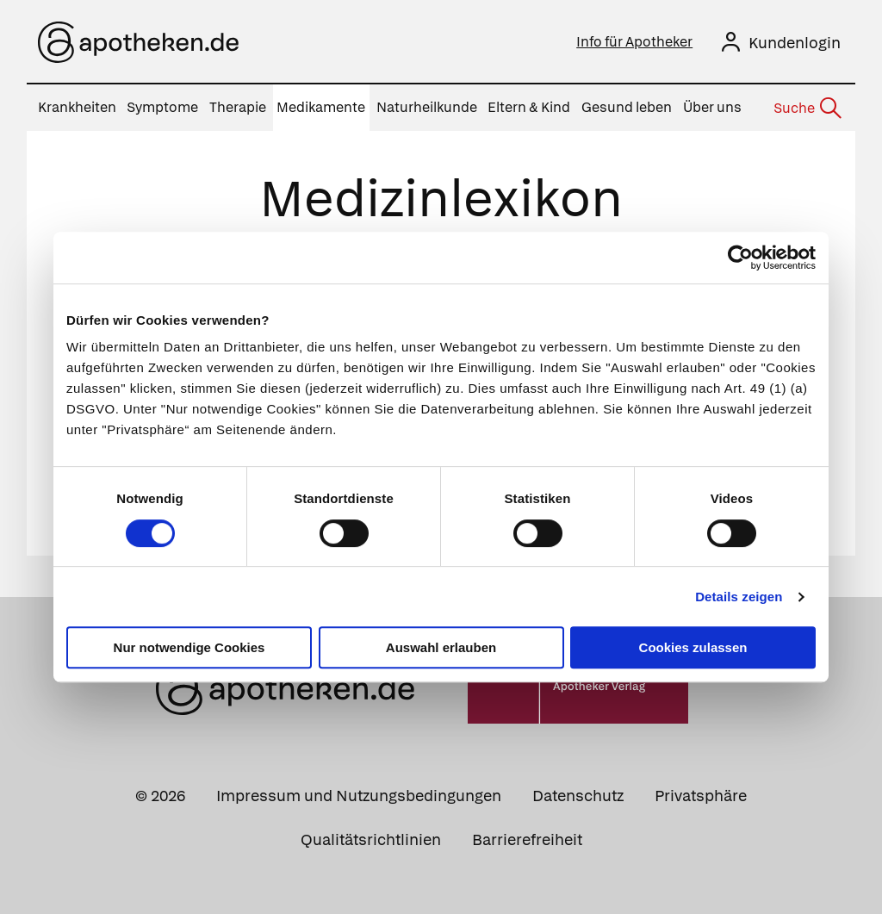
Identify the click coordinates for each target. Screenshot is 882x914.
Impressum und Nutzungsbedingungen (358, 795)
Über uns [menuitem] (712, 107)
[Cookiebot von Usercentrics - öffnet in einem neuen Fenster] (740, 257)
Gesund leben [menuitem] (626, 107)
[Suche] (806, 108)
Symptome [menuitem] (162, 107)
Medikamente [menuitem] (320, 107)
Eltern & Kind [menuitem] (529, 107)
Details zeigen (738, 596)
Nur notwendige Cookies (189, 647)
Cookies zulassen (693, 647)
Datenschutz (578, 795)
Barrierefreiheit (527, 839)
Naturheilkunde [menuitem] (426, 107)
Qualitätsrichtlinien (371, 839)
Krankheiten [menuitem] (77, 107)
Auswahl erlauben (441, 647)
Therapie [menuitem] (237, 107)
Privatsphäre (701, 795)
